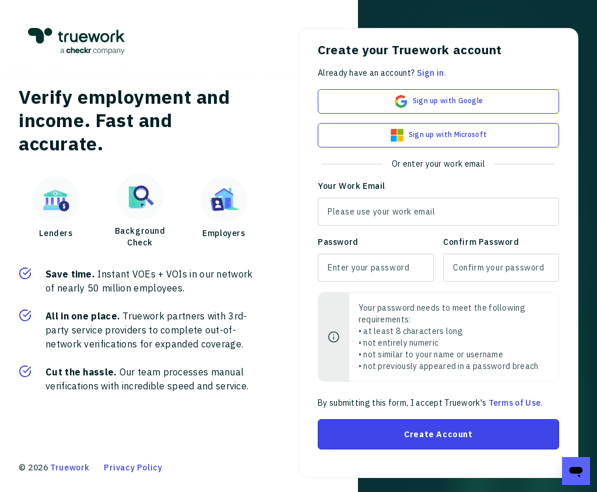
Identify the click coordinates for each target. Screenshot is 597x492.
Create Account (438, 434)
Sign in (430, 73)
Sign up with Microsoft (438, 135)
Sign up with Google (438, 101)
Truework (70, 467)
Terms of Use (515, 403)
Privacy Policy (133, 467)
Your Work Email (351, 186)
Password (338, 242)
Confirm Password (481, 242)
